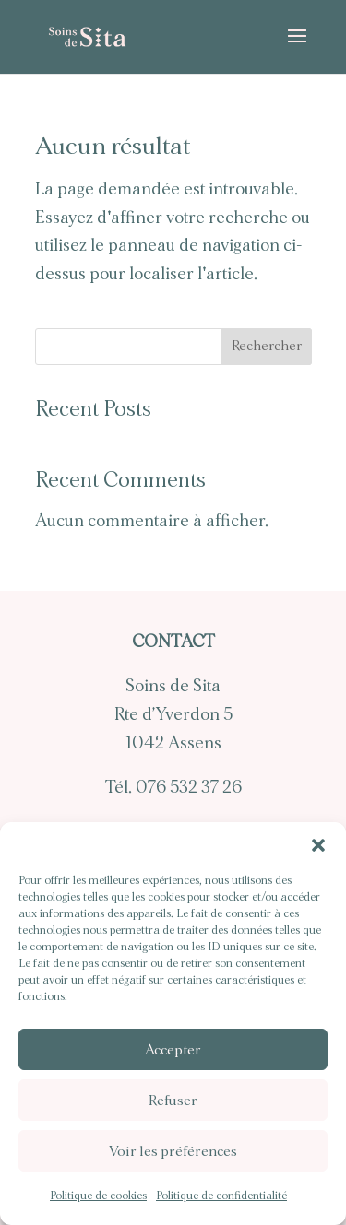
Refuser (173, 1100)
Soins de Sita (173, 686)
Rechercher (267, 346)
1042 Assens (173, 743)
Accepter (173, 1049)
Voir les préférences (173, 1151)
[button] (318, 845)
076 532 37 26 (189, 787)
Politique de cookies (98, 1196)
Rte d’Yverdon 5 (173, 715)
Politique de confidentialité (221, 1196)
